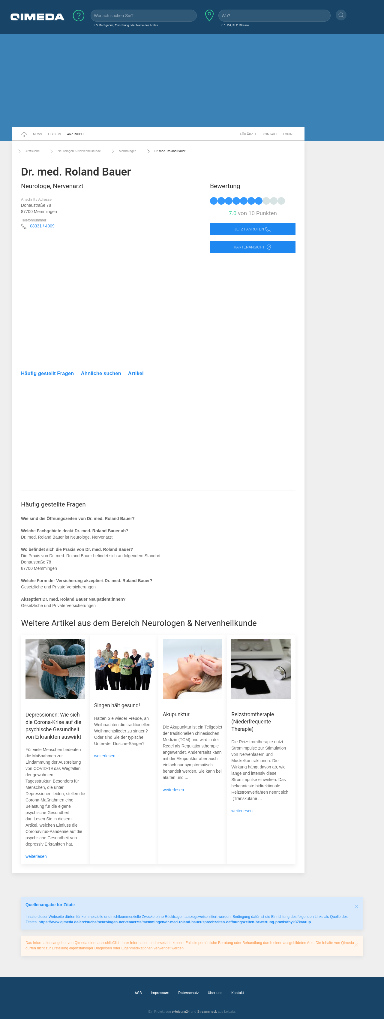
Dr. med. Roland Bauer (165, 151)
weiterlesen (36, 856)
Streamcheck (207, 1011)
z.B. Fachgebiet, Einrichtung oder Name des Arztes (126, 25)
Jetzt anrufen (253, 229)
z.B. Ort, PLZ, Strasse (235, 25)
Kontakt (270, 134)
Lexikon (54, 134)
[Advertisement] (192, 80)
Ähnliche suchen (101, 373)
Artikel (136, 373)
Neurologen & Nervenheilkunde (75, 151)
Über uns (215, 993)
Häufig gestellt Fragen (47, 373)
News (37, 134)
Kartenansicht (253, 247)
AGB (138, 993)
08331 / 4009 (42, 226)
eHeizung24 (181, 1011)
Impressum (160, 993)
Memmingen (123, 151)
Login (287, 134)
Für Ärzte (248, 134)
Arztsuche (76, 134)
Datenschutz (188, 993)
